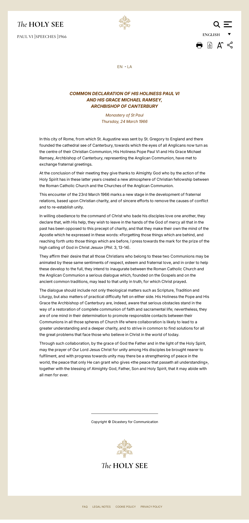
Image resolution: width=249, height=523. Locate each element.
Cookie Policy (126, 506)
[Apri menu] (227, 24)
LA (129, 66)
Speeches (46, 36)
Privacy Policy (151, 506)
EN (120, 66)
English (213, 36)
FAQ (85, 506)
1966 (62, 36)
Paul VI (25, 36)
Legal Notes (101, 506)
